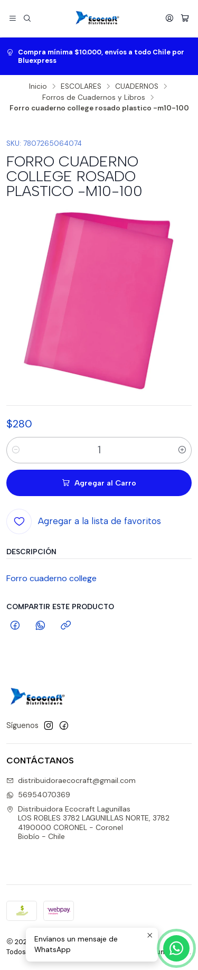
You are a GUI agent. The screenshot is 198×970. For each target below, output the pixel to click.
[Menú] (12, 18)
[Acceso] (169, 18)
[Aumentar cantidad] (182, 450)
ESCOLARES (81, 86)
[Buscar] (27, 18)
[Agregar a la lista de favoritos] (83, 521)
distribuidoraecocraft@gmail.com (71, 780)
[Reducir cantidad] (16, 450)
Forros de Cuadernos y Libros (93, 97)
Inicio (38, 86)
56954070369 (38, 794)
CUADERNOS (136, 86)
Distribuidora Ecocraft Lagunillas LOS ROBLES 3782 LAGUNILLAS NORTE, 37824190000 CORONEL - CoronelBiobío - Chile (87, 823)
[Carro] (185, 18)
